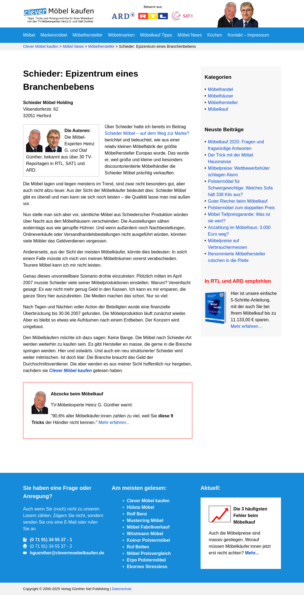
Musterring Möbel (145, 520)
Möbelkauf (218, 109)
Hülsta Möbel (140, 507)
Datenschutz (122, 589)
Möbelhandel (220, 89)
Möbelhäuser (220, 96)
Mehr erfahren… (247, 326)
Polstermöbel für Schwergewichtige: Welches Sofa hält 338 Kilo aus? (240, 188)
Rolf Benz (137, 514)
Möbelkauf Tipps (156, 35)
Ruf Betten (138, 546)
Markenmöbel (54, 35)
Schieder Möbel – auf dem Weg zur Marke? (147, 133)
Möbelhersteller (88, 35)
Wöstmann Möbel (145, 533)
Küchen (214, 35)
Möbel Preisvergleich (149, 553)
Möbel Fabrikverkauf (148, 527)
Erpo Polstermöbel (146, 560)
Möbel (29, 35)
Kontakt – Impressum (248, 35)
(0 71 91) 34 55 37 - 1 (51, 539)
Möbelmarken (121, 35)
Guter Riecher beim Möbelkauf (238, 201)
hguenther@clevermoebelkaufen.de (67, 553)
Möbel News (190, 35)
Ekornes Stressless (147, 566)
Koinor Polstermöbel (148, 540)
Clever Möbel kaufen (40, 46)
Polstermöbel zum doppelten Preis (241, 207)
